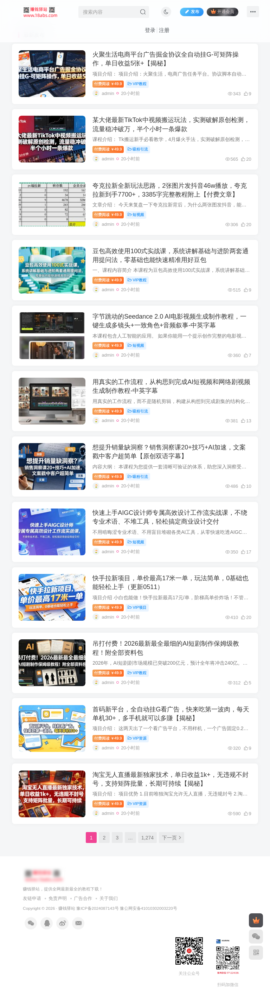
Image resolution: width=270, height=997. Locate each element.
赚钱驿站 (66, 916)
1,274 (147, 845)
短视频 (136, 216)
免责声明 (58, 906)
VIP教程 (137, 84)
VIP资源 (137, 745)
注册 (164, 30)
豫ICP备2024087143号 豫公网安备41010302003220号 (126, 916)
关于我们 (108, 906)
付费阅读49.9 (108, 84)
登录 (150, 30)
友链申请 (32, 906)
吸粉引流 (138, 150)
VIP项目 (137, 613)
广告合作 (83, 906)
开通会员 (222, 11)
